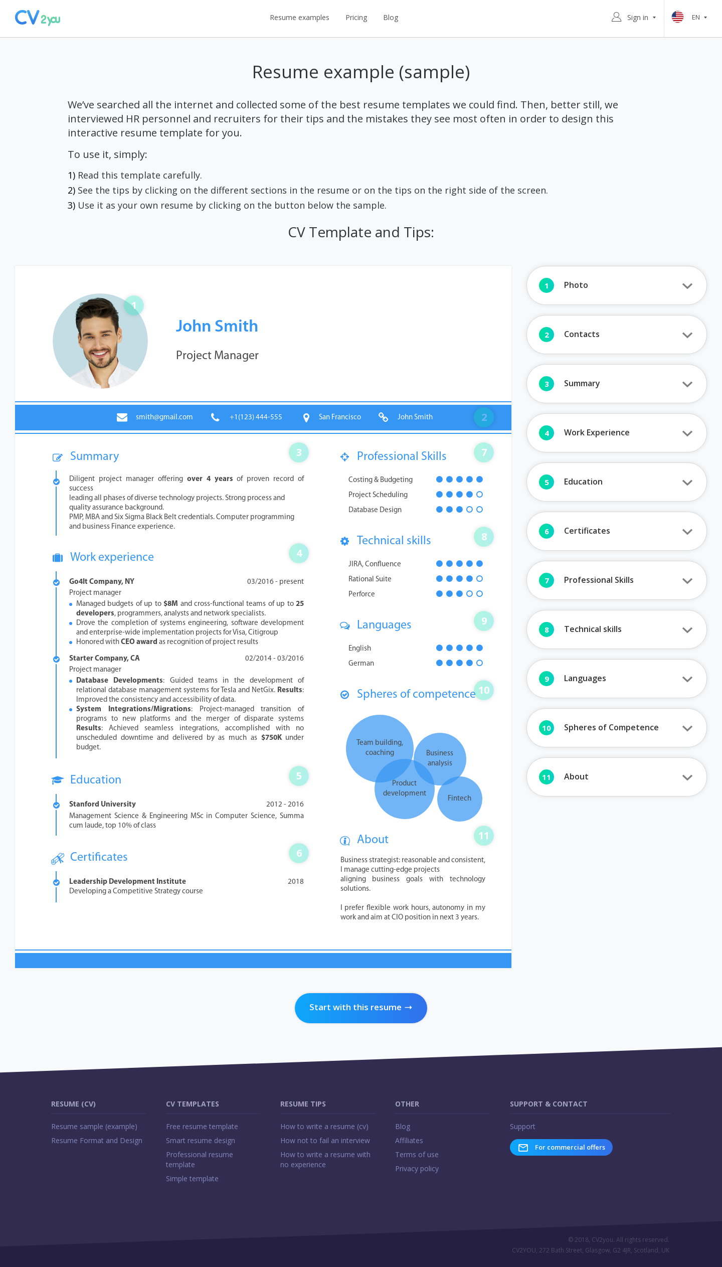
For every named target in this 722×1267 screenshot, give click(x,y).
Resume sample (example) (94, 1126)
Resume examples (299, 17)
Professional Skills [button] (586, 580)
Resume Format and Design (96, 1140)
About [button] (564, 776)
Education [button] (571, 482)
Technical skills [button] (580, 629)
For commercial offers (561, 1147)
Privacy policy (417, 1168)
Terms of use (417, 1154)
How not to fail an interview (325, 1140)
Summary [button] (569, 383)
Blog (390, 17)
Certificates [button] (574, 531)
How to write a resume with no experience (325, 1159)
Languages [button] (572, 678)
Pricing (356, 17)
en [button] (691, 18)
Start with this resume (361, 1007)
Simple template (192, 1178)
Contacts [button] (569, 334)
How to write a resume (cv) (324, 1126)
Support (522, 1126)
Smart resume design (200, 1140)
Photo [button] (563, 285)
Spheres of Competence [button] (599, 727)
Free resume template (202, 1126)
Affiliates (409, 1140)
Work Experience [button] (584, 432)
